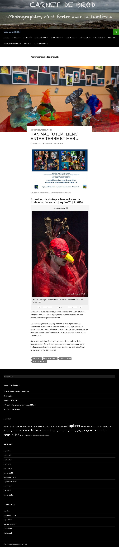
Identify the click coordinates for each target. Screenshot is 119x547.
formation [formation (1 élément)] (100, 426)
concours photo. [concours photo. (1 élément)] (55, 426)
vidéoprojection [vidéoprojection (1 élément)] (37, 435)
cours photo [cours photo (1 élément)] (63, 426)
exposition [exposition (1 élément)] (84, 426)
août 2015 (7, 486)
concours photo (10, 515)
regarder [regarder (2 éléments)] (91, 430)
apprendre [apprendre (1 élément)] (18, 426)
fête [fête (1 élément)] (104, 426)
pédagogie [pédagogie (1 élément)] (80, 431)
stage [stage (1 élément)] (21, 435)
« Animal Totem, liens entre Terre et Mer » (55, 136)
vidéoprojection (39, 361)
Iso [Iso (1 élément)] (14, 431)
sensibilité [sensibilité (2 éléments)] (11, 435)
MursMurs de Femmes (12, 409)
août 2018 (7, 455)
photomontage (50, 358)
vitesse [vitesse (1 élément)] (44, 435)
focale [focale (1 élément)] (94, 426)
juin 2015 (7, 490)
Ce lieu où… (8, 396)
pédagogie (37, 358)
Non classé (8, 533)
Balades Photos (40, 38)
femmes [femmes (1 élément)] (89, 426)
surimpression (65, 358)
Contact (27, 43)
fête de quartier (10, 524)
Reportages (84, 38)
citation (7, 511)
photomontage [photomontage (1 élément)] (72, 431)
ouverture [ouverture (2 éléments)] (30, 430)
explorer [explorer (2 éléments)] (74, 425)
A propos (15, 38)
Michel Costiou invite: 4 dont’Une (16, 392)
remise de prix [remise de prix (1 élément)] (102, 431)
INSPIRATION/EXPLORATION (12, 43)
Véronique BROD (12, 32)
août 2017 (7, 460)
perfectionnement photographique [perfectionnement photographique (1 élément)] (48, 431)
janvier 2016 (8, 473)
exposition (35, 130)
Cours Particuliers (41, 43)
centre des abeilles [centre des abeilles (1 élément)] (37, 426)
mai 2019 (7, 451)
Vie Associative (98, 38)
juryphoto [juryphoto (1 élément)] (18, 431)
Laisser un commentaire (54, 143)
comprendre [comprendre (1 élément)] (46, 426)
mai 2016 (7, 464)
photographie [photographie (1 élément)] (64, 431)
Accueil (6, 38)
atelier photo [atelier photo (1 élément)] (26, 426)
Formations (70, 38)
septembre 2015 (10, 482)
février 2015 (8, 495)
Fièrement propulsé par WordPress (15, 544)
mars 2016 (8, 468)
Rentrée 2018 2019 (11, 400)
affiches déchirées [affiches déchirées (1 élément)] (9, 426)
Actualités (28, 38)
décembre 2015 (10, 477)
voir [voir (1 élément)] (48, 435)
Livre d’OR (111, 38)
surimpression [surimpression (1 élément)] (28, 435)
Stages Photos (56, 38)
